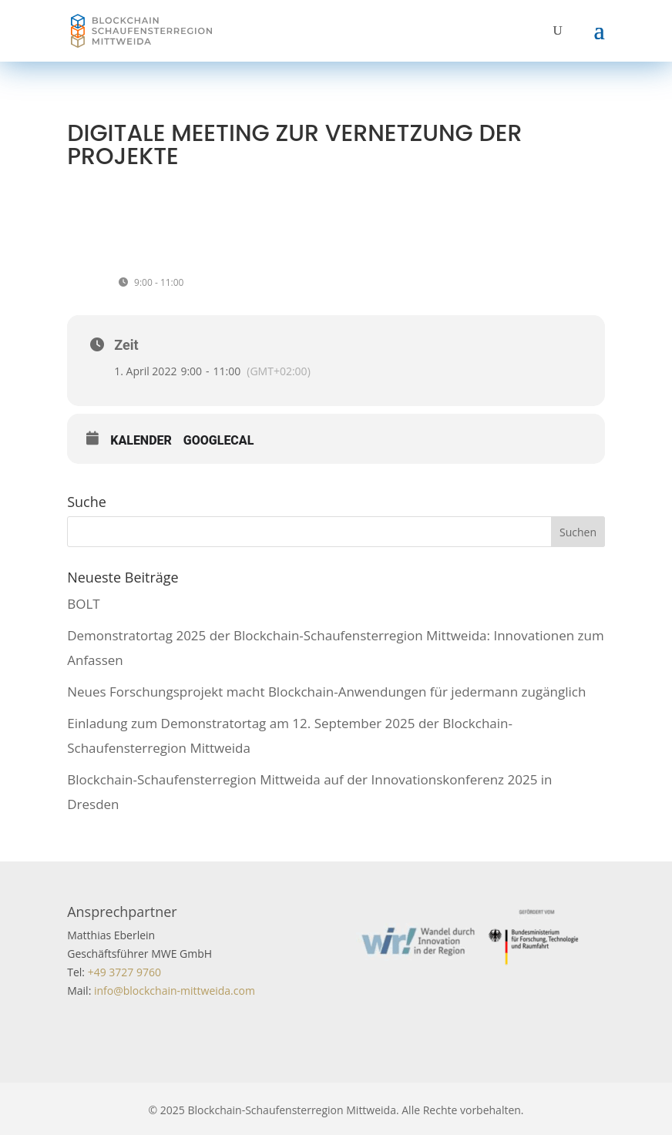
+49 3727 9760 (123, 972)
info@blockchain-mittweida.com (174, 990)
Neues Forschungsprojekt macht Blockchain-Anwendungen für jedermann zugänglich (326, 691)
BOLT (83, 604)
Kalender (141, 440)
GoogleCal (218, 440)
